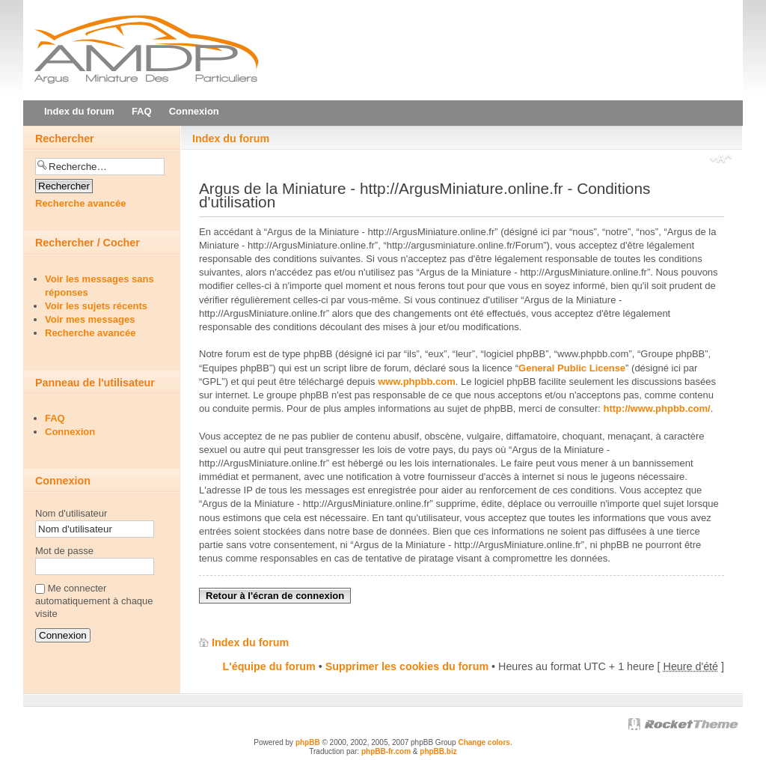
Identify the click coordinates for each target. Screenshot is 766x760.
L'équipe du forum (269, 666)
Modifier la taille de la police (721, 160)
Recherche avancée (80, 203)
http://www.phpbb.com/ (657, 408)
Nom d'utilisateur (71, 513)
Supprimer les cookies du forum (406, 666)
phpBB (307, 742)
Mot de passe (64, 550)
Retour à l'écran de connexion (275, 595)
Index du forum (230, 139)
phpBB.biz (438, 751)
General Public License (571, 368)
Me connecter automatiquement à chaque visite (94, 601)
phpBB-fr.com (386, 751)
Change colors (483, 742)
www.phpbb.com (417, 381)
